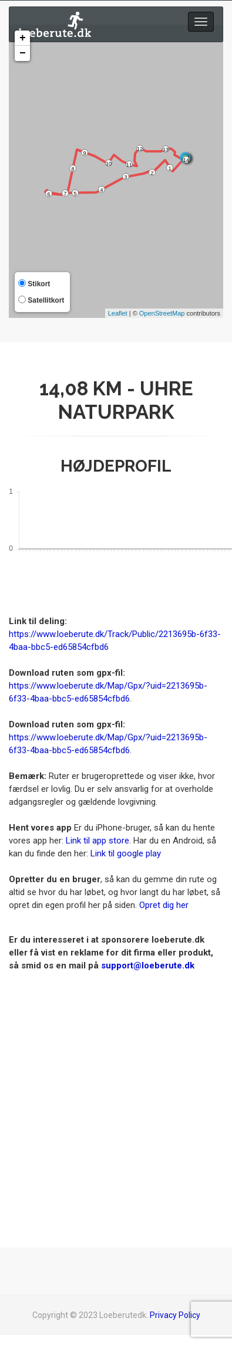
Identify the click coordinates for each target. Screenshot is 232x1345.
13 (166, 150)
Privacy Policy (175, 1315)
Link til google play (125, 853)
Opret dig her (164, 905)
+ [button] (22, 38)
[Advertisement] (111, 1083)
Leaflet (117, 313)
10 (109, 164)
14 (186, 160)
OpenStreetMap (162, 313)
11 (129, 165)
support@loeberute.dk (147, 965)
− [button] (22, 53)
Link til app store (97, 840)
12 (140, 149)
